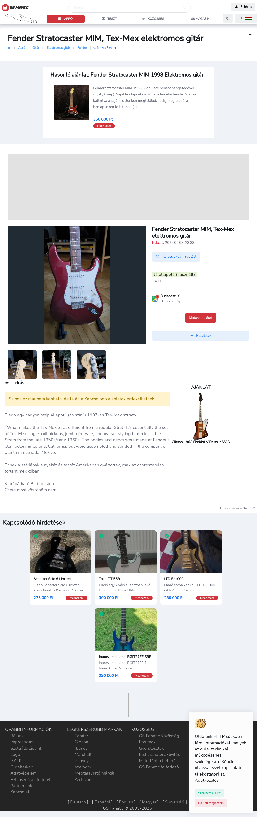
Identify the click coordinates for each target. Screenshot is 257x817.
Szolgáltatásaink (26, 748)
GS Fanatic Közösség (159, 736)
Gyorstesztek (151, 748)
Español (102, 802)
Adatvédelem (23, 773)
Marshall (83, 754)
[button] (246, 18)
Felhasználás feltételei (32, 779)
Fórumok (147, 742)
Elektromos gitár (58, 48)
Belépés (243, 7)
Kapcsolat (19, 792)
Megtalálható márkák (95, 773)
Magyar (149, 802)
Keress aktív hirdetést (176, 256)
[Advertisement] (128, 187)
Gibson (81, 742)
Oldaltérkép (21, 767)
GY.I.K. (16, 760)
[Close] (209, 793)
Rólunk (17, 736)
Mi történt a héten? (157, 760)
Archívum (83, 779)
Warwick (83, 767)
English (126, 802)
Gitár (35, 48)
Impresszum (22, 742)
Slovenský (174, 802)
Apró (21, 48)
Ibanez (81, 748)
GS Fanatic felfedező (159, 767)
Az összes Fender (104, 48)
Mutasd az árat (200, 318)
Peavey (82, 760)
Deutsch (78, 802)
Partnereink (21, 786)
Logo (15, 754)
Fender (82, 48)
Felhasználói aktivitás (159, 754)
